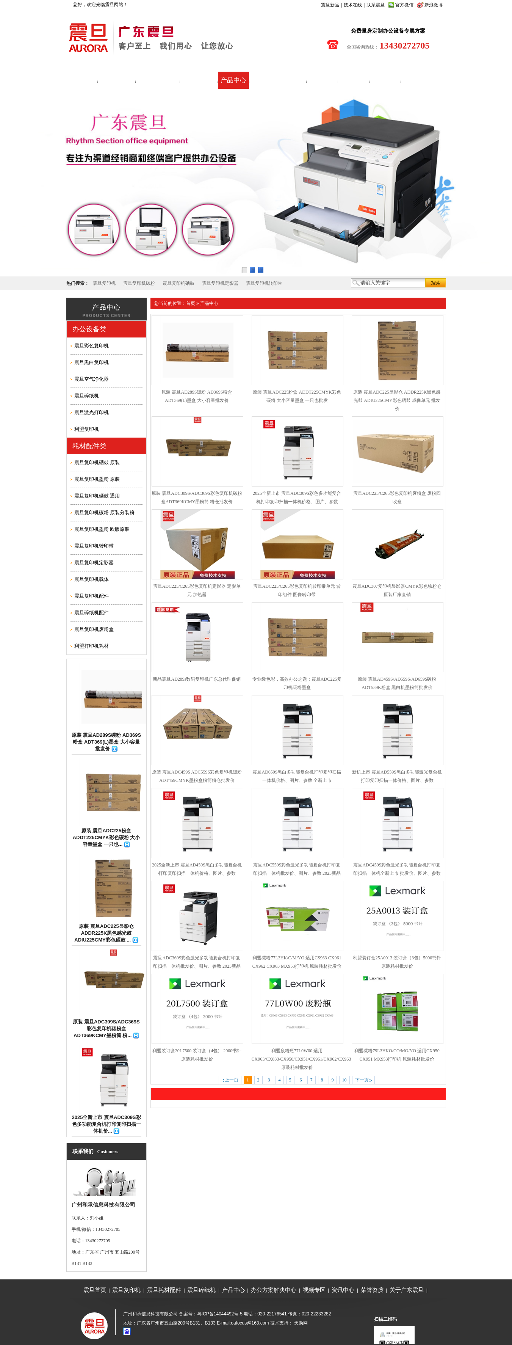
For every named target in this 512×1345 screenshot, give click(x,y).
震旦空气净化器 (91, 379)
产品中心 (209, 303)
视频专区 (314, 1290)
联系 (371, 5)
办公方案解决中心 (273, 1290)
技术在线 (353, 5)
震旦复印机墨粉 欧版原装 (102, 529)
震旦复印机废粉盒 (94, 629)
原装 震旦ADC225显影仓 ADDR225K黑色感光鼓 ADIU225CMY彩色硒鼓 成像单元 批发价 (396, 400)
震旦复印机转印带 (264, 283)
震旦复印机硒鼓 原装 (97, 462)
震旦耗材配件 (164, 1290)
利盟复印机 (86, 429)
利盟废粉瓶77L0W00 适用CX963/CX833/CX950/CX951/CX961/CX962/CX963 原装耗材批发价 (301, 1059)
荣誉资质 (372, 1290)
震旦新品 (330, 5)
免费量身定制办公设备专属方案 (388, 31)
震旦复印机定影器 (220, 283)
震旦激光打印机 (91, 412)
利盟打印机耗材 (91, 646)
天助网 (301, 1323)
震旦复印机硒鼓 (178, 283)
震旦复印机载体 (91, 579)
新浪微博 (433, 5)
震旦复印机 (104, 283)
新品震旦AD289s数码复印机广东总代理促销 (197, 679)
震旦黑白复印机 (91, 362)
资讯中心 (343, 1290)
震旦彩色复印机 (91, 345)
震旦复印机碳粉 (139, 283)
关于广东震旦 (407, 1290)
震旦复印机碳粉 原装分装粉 (104, 512)
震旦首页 (94, 1290)
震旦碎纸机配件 (91, 612)
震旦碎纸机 (86, 396)
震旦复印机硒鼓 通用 (97, 496)
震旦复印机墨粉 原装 (97, 479)
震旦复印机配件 (91, 596)
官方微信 (404, 5)
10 (344, 1080)
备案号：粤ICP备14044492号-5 (211, 1314)
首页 (190, 303)
